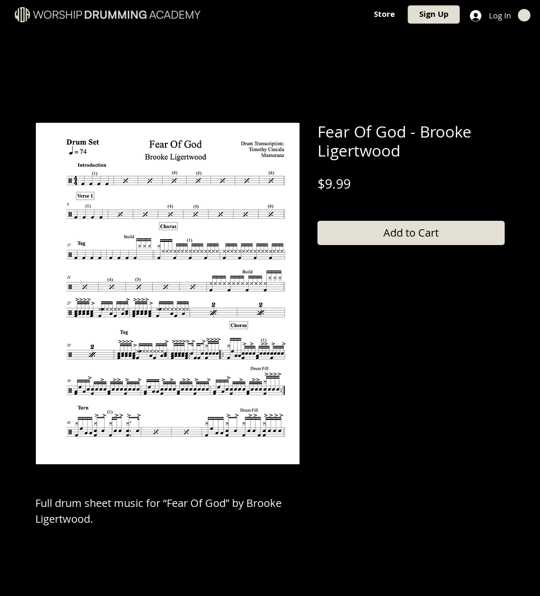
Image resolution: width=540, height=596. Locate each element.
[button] (524, 15)
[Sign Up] (434, 14)
